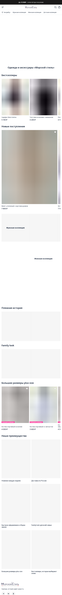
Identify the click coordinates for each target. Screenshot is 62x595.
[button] (15, 97)
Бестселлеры (9, 75)
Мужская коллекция (19, 12)
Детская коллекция (50, 12)
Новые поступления (13, 126)
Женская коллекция (34, 12)
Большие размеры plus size (18, 383)
